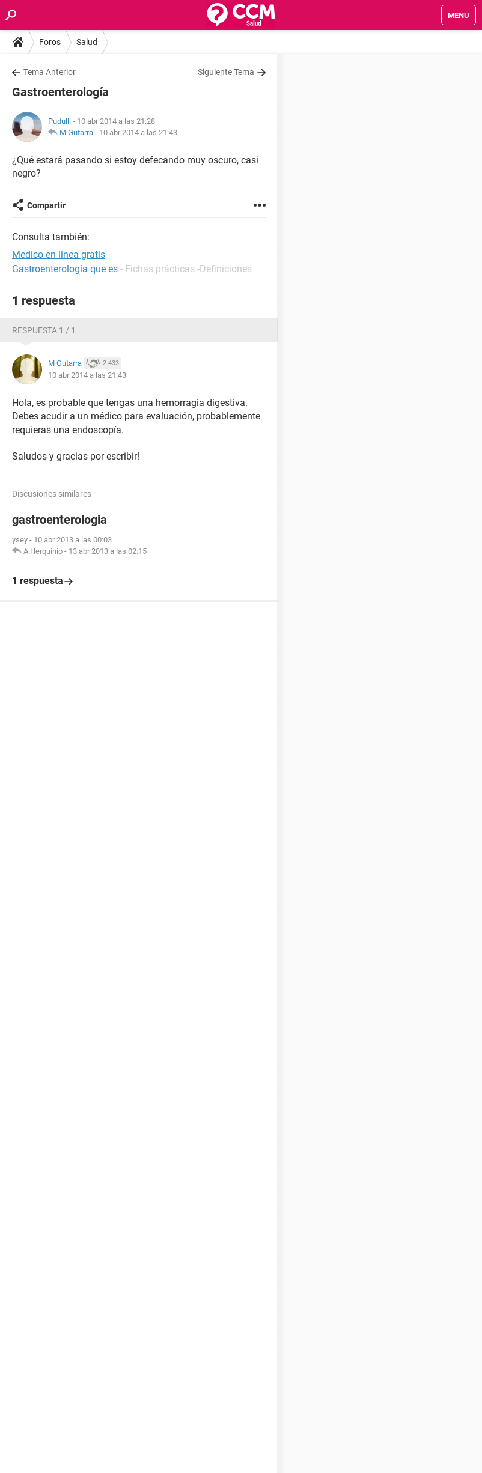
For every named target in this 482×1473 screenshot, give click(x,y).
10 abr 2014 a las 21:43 (138, 132)
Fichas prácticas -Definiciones (188, 269)
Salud (86, 42)
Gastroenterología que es (65, 269)
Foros (50, 42)
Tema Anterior (49, 72)
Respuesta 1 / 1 (44, 330)
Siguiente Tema (226, 72)
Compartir (46, 205)
